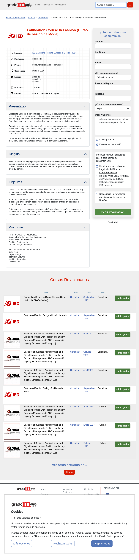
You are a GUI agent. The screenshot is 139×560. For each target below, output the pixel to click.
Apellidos (100, 52)
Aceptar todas (102, 543)
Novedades (60, 5)
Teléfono (99, 94)
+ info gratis (122, 298)
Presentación (18, 106)
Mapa (43, 489)
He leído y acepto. (114, 180)
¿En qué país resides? (106, 73)
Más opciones (21, 543)
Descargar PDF (106, 139)
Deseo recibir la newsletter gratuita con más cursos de (112, 197)
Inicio (37, 5)
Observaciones (103, 115)
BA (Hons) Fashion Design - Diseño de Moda (45, 315)
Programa (16, 227)
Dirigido (14, 154)
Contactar (89, 489)
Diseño (69, 472)
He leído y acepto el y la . (112, 169)
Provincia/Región (104, 83)
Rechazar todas (62, 543)
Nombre (99, 41)
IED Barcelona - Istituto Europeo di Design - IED (53, 53)
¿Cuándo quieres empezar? (109, 104)
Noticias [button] (46, 5)
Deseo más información (110, 144)
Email (98, 62)
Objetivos (15, 182)
